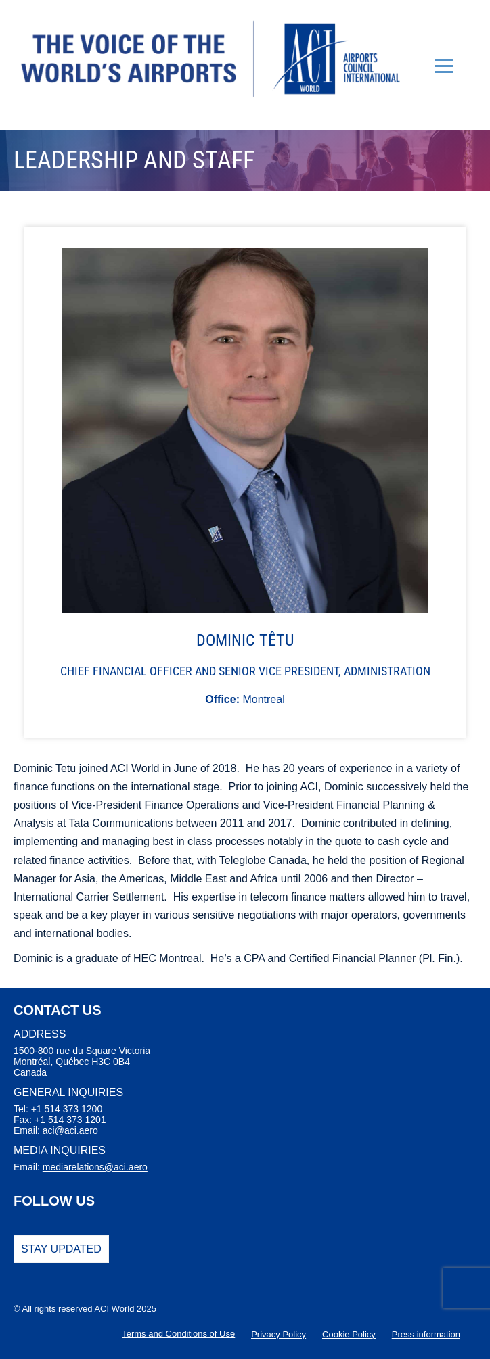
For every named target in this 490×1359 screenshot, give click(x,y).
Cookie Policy (349, 1334)
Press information (426, 1334)
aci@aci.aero (70, 1130)
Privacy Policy (278, 1334)
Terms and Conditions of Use (178, 1334)
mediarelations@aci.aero (95, 1167)
